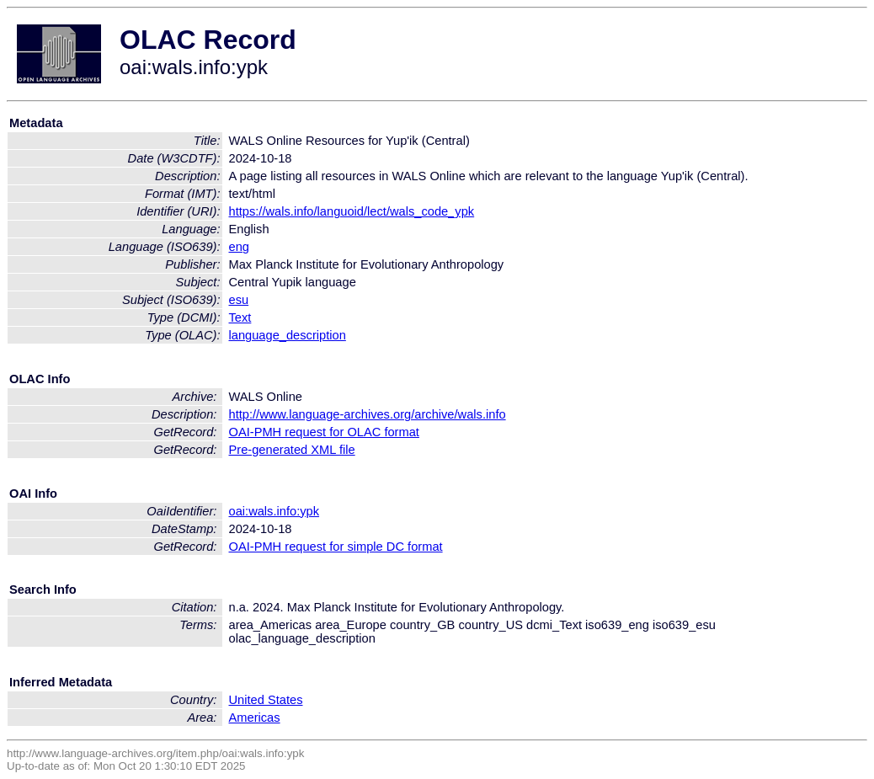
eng (239, 246)
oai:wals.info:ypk (274, 511)
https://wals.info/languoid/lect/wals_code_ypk (352, 211)
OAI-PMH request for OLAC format (324, 432)
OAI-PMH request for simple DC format (336, 546)
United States (266, 700)
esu (239, 300)
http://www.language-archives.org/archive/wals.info (367, 414)
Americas (254, 717)
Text (240, 317)
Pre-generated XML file (292, 449)
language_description (287, 335)
